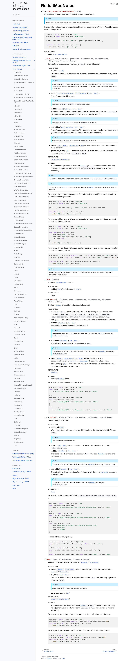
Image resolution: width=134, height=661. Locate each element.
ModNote (17, 143)
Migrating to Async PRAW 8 (21, 482)
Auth (15, 324)
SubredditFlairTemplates (22, 94)
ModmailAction (19, 382)
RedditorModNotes (20, 153)
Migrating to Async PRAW (20, 478)
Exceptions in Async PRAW (21, 65)
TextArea (17, 311)
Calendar (17, 257)
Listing (16, 358)
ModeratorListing (19, 375)
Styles (16, 304)
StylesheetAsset (19, 129)
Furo (63, 658)
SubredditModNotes (20, 156)
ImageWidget (18, 284)
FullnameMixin (19, 351)
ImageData (17, 281)
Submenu (17, 308)
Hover (16, 271)
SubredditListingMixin (21, 429)
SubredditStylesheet (20, 240)
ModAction (17, 368)
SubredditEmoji (19, 217)
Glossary (15, 475)
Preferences (18, 402)
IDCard (16, 274)
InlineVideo (17, 116)
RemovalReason (19, 415)
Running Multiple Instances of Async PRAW (22, 38)
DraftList (17, 345)
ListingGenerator (19, 361)
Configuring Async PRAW (20, 34)
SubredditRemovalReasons (23, 230)
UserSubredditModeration (22, 183)
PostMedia (17, 126)
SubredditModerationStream (23, 224)
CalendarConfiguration (21, 260)
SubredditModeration (21, 170)
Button (16, 250)
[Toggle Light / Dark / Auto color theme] (114, 4)
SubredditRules (19, 234)
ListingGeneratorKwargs (22, 365)
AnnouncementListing (21, 318)
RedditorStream (19, 412)
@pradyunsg (57, 658)
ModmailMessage (20, 388)
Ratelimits (15, 46)
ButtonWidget (18, 254)
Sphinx (49, 658)
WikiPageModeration (21, 190)
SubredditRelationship (21, 213)
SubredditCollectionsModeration (24, 83)
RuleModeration (19, 163)
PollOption (17, 395)
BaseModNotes (19, 139)
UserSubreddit (19, 442)
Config (16, 338)
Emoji (16, 348)
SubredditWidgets (20, 244)
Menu (16, 287)
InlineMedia (18, 113)
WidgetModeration (20, 187)
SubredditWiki (18, 247)
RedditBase (18, 405)
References (16, 485)
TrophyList (17, 439)
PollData (17, 392)
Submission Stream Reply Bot (22, 460)
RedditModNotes (20, 150)
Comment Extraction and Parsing (23, 453)
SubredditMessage (20, 432)
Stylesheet (17, 422)
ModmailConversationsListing (23, 385)
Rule (15, 418)
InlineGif (16, 106)
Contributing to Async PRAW (21, 472)
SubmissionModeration (21, 166)
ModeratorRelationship (21, 210)
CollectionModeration (21, 76)
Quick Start (16, 24)
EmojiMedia (18, 119)
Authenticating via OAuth (20, 31)
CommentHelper (19, 334)
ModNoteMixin (18, 146)
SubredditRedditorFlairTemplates (24, 101)
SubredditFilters (19, 220)
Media (16, 123)
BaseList (17, 328)
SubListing (17, 425)
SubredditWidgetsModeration (23, 176)
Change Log (16, 468)
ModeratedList (18, 371)
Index (14, 488)
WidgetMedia (18, 136)
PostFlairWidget (19, 297)
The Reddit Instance (19, 57)
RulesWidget (18, 301)
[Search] (23, 15)
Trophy (16, 435)
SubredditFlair (18, 91)
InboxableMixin (19, 355)
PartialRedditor (19, 398)
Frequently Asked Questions (21, 49)
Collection (17, 72)
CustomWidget (19, 267)
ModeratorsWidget (20, 294)
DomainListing (18, 341)
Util (15, 445)
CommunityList (19, 264)
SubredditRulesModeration (23, 173)
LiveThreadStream (20, 200)
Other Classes (17, 69)
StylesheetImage (19, 133)
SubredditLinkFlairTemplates (23, 97)
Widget (16, 314)
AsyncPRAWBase (20, 321)
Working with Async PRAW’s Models (21, 61)
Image (16, 277)
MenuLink (17, 291)
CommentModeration (21, 160)
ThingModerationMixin (21, 180)
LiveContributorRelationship (23, 193)
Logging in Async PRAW (20, 42)
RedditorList (18, 408)
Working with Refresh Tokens (21, 457)
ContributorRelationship (21, 207)
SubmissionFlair (19, 87)
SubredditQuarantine (21, 227)
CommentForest (19, 331)
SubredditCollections (21, 79)
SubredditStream (19, 237)
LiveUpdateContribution (21, 203)
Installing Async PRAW (19, 27)
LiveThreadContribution (21, 197)
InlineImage (18, 109)
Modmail (17, 378)
